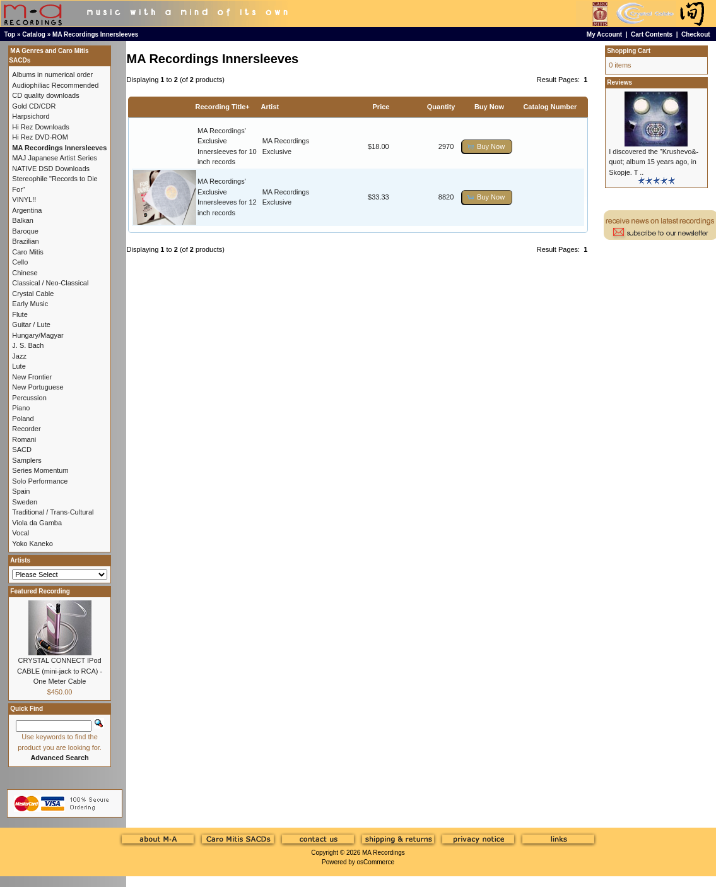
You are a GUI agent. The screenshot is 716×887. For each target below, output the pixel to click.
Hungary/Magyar (37, 335)
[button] (487, 147)
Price (381, 106)
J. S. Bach (28, 345)
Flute (19, 314)
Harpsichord (30, 116)
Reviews (619, 82)
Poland (22, 418)
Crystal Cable (33, 293)
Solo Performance (39, 481)
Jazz (19, 356)
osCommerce (375, 862)
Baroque (25, 231)
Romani (24, 439)
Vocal (20, 533)
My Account (604, 34)
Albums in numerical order (52, 74)
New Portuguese (37, 387)
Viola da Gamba (37, 523)
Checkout (695, 34)
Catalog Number (550, 106)
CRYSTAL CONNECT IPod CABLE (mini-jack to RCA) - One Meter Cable (59, 671)
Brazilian (25, 241)
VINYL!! (24, 199)
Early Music (30, 303)
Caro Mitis (28, 252)
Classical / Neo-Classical (50, 283)
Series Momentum (40, 470)
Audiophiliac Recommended (55, 85)
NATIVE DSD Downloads (51, 168)
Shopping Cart (628, 50)
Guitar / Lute (31, 324)
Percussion (29, 398)
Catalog (33, 34)
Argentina (27, 210)
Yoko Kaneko (32, 543)
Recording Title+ (222, 106)
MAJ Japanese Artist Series (54, 158)
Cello (20, 262)
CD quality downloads (45, 95)
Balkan (22, 220)
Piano (21, 408)
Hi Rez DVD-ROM (40, 137)
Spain (21, 491)
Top (10, 34)
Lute (18, 366)
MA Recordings (383, 852)
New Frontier (32, 377)
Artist (270, 106)
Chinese (24, 273)
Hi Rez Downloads (40, 127)
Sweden (24, 502)
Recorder (26, 428)
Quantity (441, 106)
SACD (22, 449)
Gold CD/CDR (34, 106)
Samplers (26, 460)
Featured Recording (39, 591)
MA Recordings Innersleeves (95, 34)
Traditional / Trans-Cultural (52, 512)
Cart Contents (651, 34)
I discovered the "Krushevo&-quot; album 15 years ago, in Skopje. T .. (653, 162)
